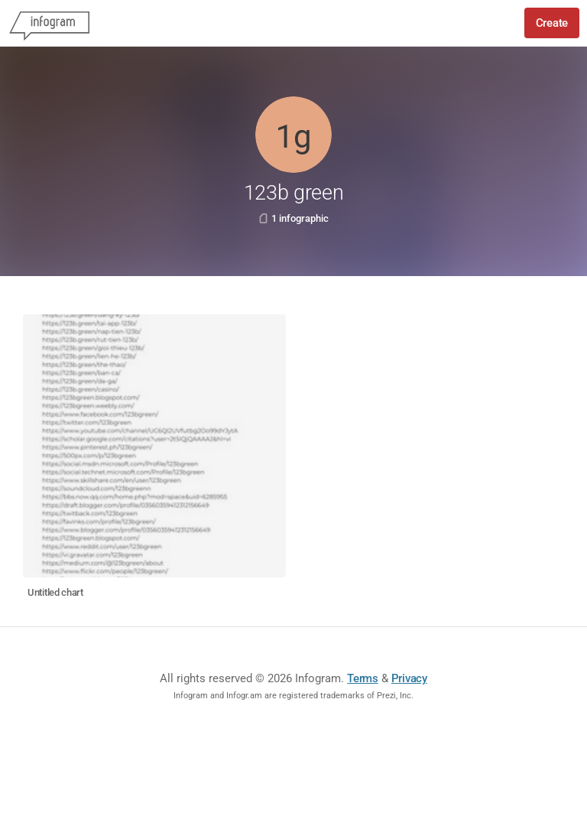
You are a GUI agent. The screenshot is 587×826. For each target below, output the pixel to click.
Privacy (409, 678)
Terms (362, 678)
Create (552, 23)
